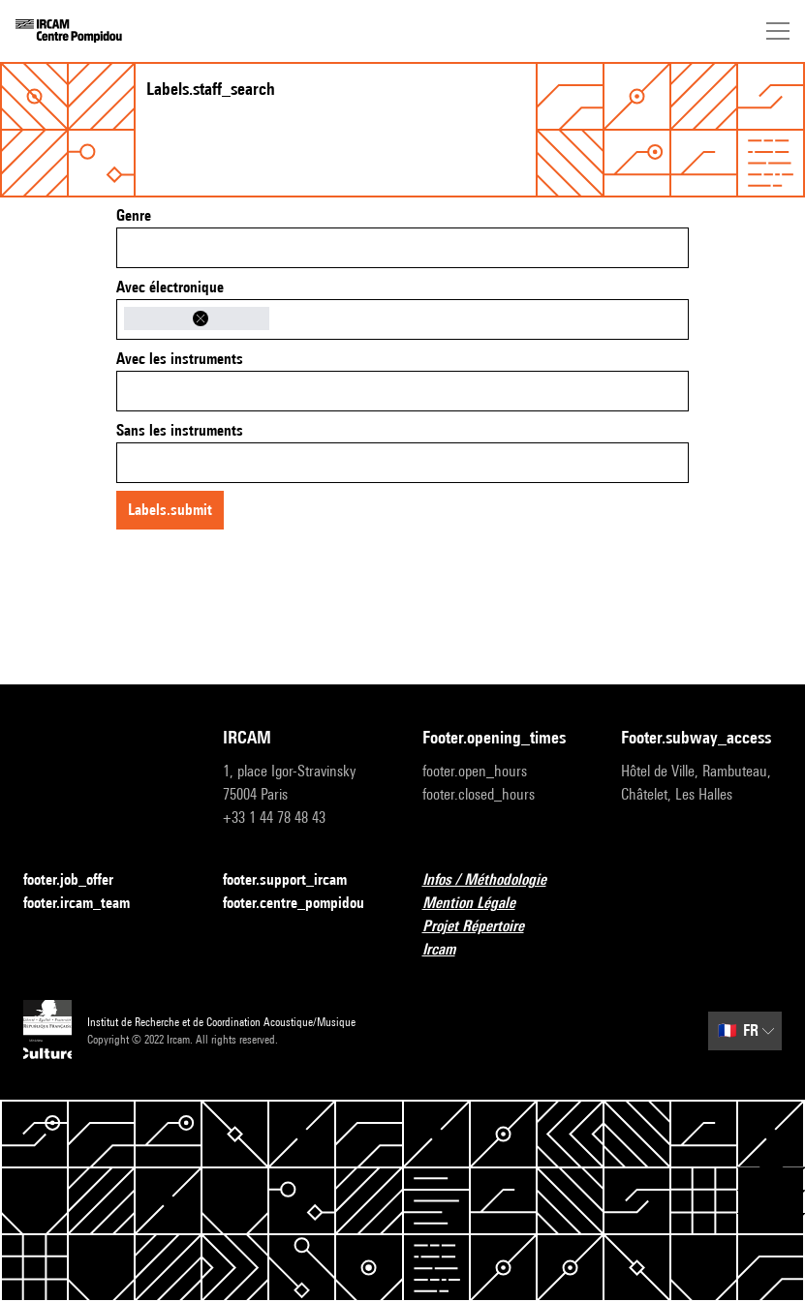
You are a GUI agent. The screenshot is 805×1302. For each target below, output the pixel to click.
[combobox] (402, 247)
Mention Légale (480, 903)
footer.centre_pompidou (303, 903)
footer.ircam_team (88, 903)
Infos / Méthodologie (496, 880)
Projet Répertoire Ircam (502, 937)
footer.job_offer (80, 880)
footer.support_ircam (296, 880)
